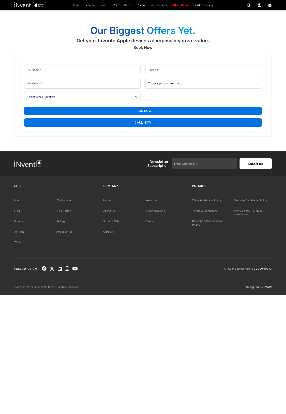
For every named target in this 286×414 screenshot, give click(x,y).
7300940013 (263, 388)
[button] (143, 127)
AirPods (19, 350)
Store (76, 5)
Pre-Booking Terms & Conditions (248, 331)
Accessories (159, 5)
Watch (127, 5)
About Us (109, 330)
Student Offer (112, 340)
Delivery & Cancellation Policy (207, 342)
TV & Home (63, 319)
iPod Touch (63, 330)
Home (107, 319)
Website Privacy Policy (207, 319)
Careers (108, 350)
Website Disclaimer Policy (251, 319)
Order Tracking (204, 5)
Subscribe (255, 283)
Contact (150, 340)
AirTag (60, 340)
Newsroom (152, 319)
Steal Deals (181, 5)
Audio (141, 5)
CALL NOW (143, 242)
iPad (103, 5)
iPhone (90, 5)
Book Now (143, 230)
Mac (115, 5)
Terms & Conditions (205, 330)
